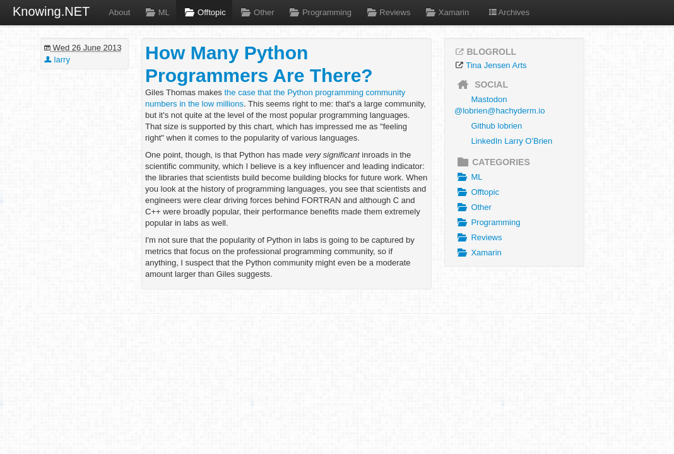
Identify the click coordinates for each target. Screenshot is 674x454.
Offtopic (204, 12)
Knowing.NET (51, 11)
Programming (319, 12)
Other (257, 12)
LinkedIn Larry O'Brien (511, 141)
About (119, 12)
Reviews (387, 12)
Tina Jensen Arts (496, 65)
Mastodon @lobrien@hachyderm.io (499, 105)
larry (57, 59)
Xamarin (446, 12)
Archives (508, 12)
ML (156, 12)
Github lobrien (496, 126)
